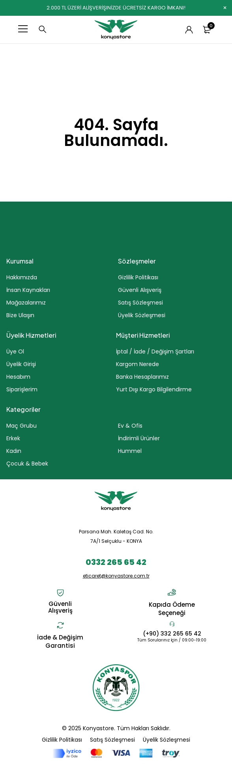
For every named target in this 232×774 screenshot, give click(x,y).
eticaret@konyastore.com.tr (116, 575)
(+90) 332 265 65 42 (172, 634)
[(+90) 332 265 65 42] (172, 623)
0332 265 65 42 (116, 562)
